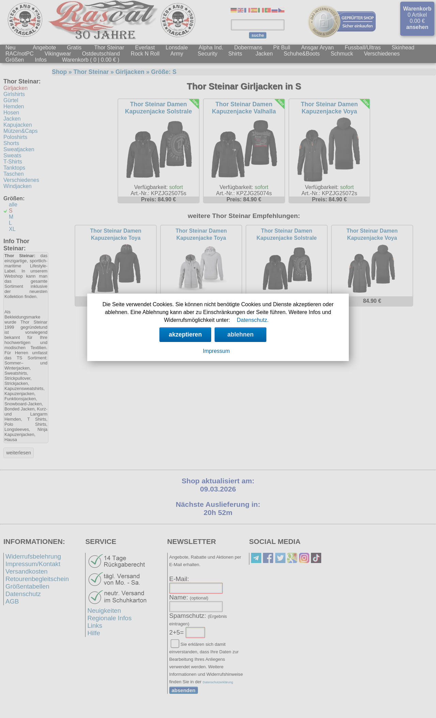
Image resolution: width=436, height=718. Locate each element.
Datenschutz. (252, 320)
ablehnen (240, 334)
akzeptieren (185, 334)
